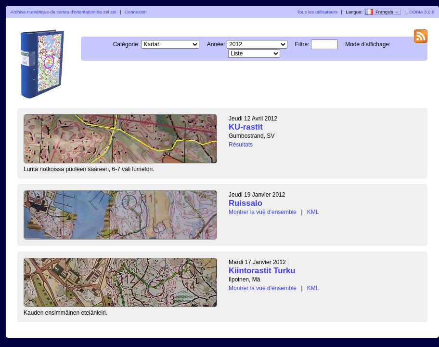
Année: (216, 44)
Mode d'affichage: (367, 44)
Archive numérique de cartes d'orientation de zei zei (63, 11)
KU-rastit (246, 127)
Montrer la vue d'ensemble (263, 212)
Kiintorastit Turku (262, 270)
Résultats (241, 144)
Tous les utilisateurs (317, 11)
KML (313, 212)
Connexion (136, 11)
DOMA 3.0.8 (421, 11)
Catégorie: (126, 44)
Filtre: (302, 44)
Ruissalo (245, 203)
